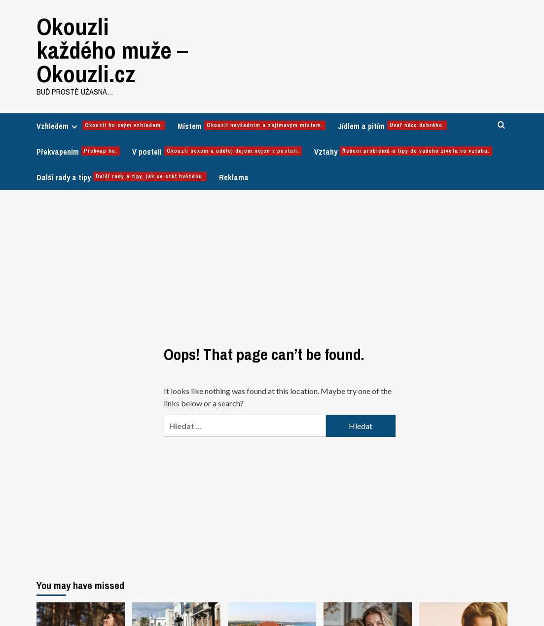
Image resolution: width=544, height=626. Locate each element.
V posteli (217, 151)
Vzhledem (100, 126)
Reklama (234, 177)
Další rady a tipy (121, 177)
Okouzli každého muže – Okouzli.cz (112, 50)
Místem (252, 126)
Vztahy (403, 151)
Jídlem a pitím (392, 126)
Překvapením (78, 151)
